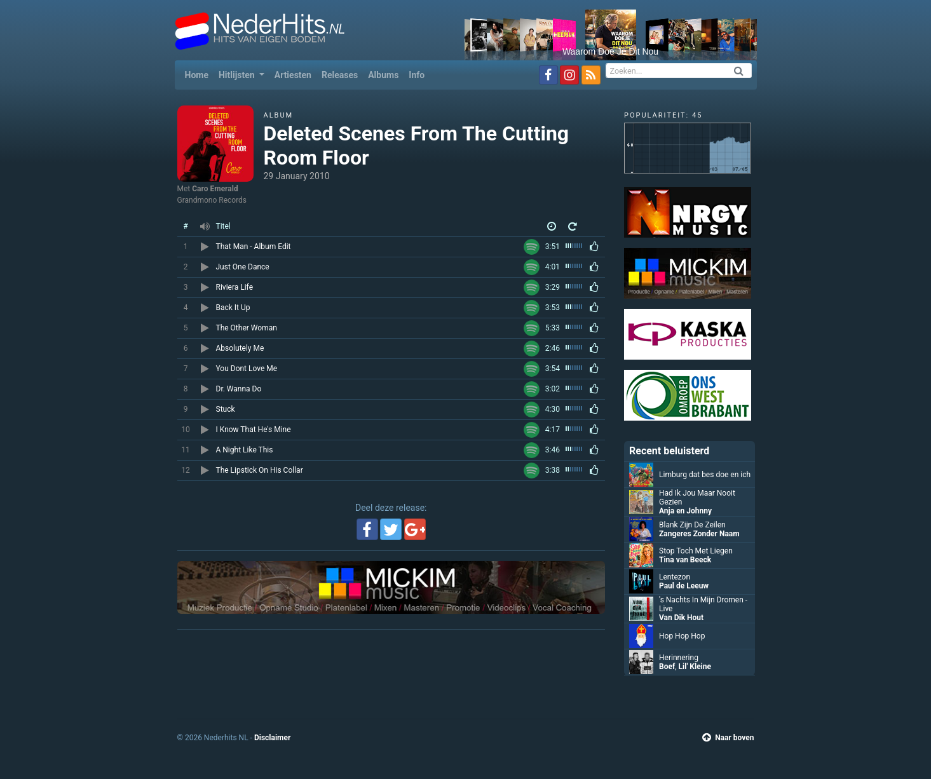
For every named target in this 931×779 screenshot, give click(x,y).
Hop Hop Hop (682, 636)
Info (417, 75)
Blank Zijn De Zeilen (692, 524)
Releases (340, 75)
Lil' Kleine (695, 666)
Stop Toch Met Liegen (696, 550)
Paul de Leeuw (684, 585)
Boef (667, 666)
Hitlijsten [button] (238, 75)
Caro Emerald (215, 188)
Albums (383, 75)
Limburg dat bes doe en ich (705, 474)
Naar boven (728, 737)
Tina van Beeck (685, 559)
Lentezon (674, 576)
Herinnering (678, 657)
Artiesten (293, 75)
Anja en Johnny (685, 510)
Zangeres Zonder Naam (699, 533)
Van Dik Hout (681, 617)
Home (199, 74)
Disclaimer (272, 737)
